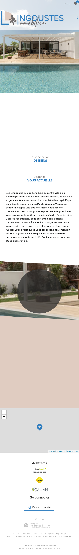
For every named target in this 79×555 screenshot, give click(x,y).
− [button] (4, 417)
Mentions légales (25, 536)
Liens (50, 536)
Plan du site (12, 536)
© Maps (59, 451)
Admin (56, 536)
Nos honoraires (40, 536)
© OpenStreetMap (72, 451)
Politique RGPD (65, 536)
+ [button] (4, 412)
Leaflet (51, 451)
